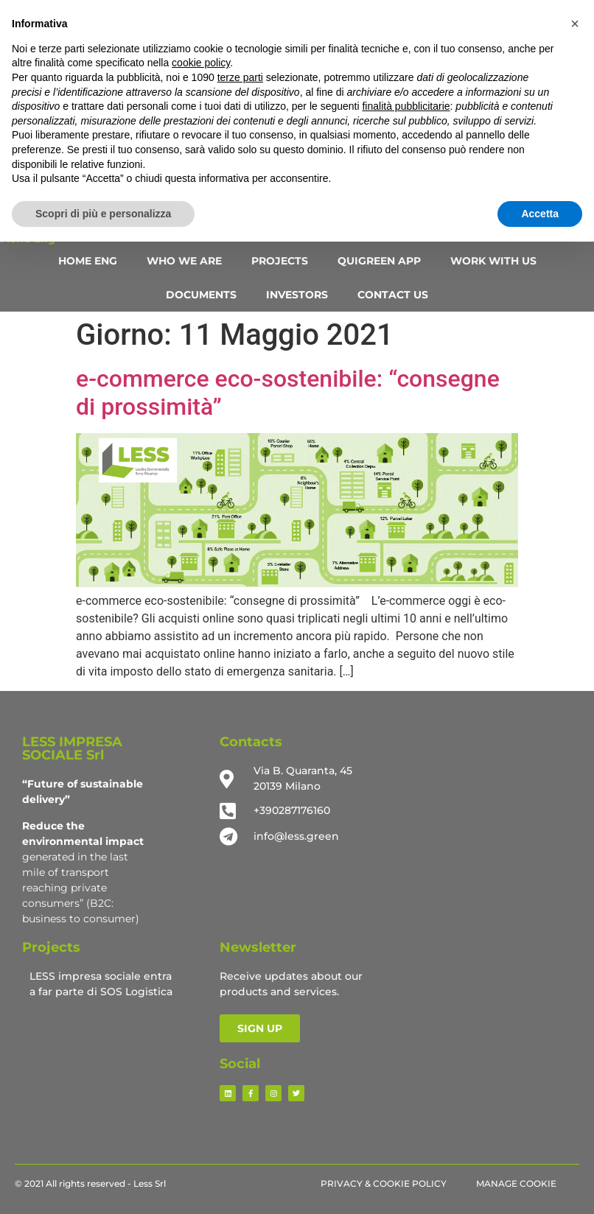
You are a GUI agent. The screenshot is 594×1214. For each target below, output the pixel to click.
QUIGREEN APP (379, 260)
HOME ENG (87, 260)
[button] (575, 23)
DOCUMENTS (201, 294)
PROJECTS (279, 260)
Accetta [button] (540, 214)
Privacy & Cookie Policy (384, 1183)
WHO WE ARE (184, 260)
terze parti (240, 77)
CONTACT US (392, 294)
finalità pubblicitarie (406, 106)
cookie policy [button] (201, 63)
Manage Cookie (516, 1183)
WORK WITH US (493, 260)
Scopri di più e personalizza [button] (103, 214)
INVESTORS (297, 294)
